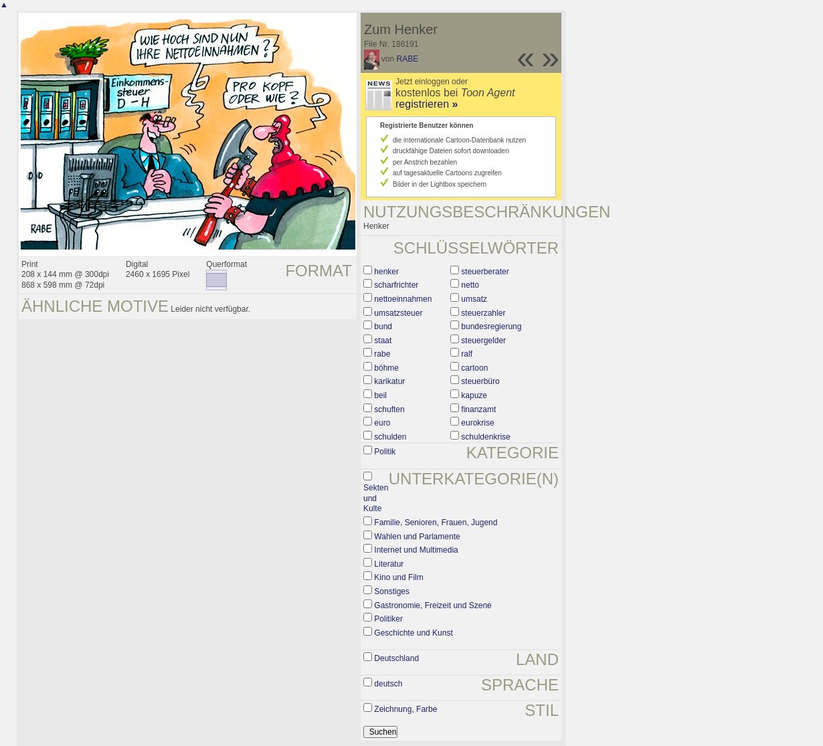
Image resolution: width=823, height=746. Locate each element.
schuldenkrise (485, 437)
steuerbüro (480, 381)
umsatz (474, 299)
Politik (384, 451)
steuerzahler (483, 313)
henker (386, 271)
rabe (382, 354)
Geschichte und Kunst (413, 633)
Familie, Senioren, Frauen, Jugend (435, 522)
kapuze (474, 395)
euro (382, 423)
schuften (389, 409)
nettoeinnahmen (403, 299)
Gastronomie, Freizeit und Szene (432, 605)
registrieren (426, 104)
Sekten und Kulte (375, 498)
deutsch (388, 683)
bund (383, 326)
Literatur (388, 564)
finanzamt (478, 409)
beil (380, 395)
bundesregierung (491, 326)
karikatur (389, 381)
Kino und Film (398, 577)
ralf (466, 354)
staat (382, 340)
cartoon (474, 368)
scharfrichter (396, 285)
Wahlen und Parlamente (417, 536)
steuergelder (483, 340)
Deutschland (396, 658)
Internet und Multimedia (416, 550)
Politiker (388, 619)
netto (470, 285)
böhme (386, 368)
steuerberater (485, 271)
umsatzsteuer (398, 313)
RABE (408, 59)
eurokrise (477, 423)
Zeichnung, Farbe (405, 709)
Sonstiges (391, 591)
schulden (390, 437)
